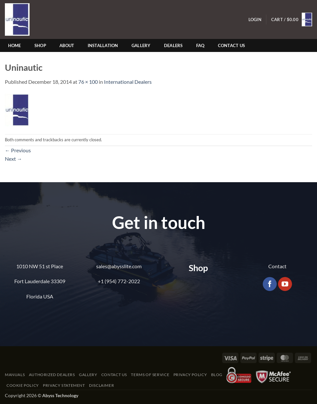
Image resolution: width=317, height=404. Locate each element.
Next (13, 159)
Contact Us (231, 45)
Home (14, 45)
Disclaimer (101, 385)
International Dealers (128, 82)
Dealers (173, 45)
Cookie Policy (22, 385)
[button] (254, 19)
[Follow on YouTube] (285, 284)
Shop (40, 45)
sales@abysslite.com (119, 266)
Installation (103, 45)
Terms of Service (150, 374)
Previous (18, 150)
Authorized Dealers (52, 374)
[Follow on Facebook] (270, 284)
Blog (216, 374)
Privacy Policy (190, 374)
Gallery (141, 45)
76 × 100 (88, 82)
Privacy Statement (64, 385)
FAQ (200, 45)
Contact (277, 266)
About (66, 45)
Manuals (15, 374)
